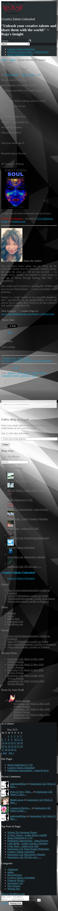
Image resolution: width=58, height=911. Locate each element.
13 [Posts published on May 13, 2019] (3, 743)
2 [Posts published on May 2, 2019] (11, 736)
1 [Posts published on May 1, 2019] (8, 736)
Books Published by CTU (20, 54)
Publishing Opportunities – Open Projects (28, 52)
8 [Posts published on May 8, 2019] (8, 739)
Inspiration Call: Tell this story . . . (24, 566)
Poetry (16, 375)
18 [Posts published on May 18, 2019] (18, 743)
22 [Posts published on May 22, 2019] (9, 746)
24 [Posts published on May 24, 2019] (15, 746)
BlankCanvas (16, 800)
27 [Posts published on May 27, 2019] (3, 749)
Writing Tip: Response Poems (22, 481)
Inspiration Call (15, 883)
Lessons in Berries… (20, 808)
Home (4, 60)
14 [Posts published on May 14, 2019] (6, 743)
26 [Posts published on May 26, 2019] (21, 746)
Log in (10, 616)
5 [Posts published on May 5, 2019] (20, 736)
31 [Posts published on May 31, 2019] (15, 749)
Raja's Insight (11, 74)
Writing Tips (13, 888)
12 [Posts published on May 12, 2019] (21, 739)
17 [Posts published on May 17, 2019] (15, 743)
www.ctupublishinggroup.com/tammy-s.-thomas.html (27, 314)
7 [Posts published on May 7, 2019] (5, 739)
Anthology (12, 869)
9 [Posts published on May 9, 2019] (11, 739)
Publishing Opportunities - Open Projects (27, 509)
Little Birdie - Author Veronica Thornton (27, 519)
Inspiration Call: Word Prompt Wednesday (28, 538)
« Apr (4, 753)
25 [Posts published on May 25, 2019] (18, 746)
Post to (36, 901)
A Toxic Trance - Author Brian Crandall (27, 490)
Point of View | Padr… (21, 791)
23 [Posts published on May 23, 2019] (12, 746)
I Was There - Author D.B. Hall (23, 528)
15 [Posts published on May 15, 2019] (9, 743)
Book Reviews (14, 875)
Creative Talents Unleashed (18, 19)
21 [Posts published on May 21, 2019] (6, 746)
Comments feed (15, 621)
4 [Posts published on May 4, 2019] (17, 736)
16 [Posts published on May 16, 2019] (12, 743)
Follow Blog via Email (14, 419)
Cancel (4, 904)
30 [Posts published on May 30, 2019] (12, 749)
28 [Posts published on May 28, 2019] (6, 749)
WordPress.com (15, 624)
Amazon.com (19, 221)
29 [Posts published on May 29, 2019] (9, 749)
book (26, 373)
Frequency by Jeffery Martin (17, 358)
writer (34, 375)
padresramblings (18, 783)
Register (11, 613)
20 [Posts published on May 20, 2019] (3, 746)
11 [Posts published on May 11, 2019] (18, 739)
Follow (5, 444)
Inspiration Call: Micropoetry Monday (26, 557)
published (25, 375)
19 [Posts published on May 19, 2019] (21, 743)
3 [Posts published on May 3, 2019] (14, 736)
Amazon (11, 373)
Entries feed (13, 618)
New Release (13, 886)
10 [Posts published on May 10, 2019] (15, 739)
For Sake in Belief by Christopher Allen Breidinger (26, 361)
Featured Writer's (15, 880)
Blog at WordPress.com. (13, 894)
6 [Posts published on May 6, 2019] (2, 739)
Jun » (11, 753)
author (12, 60)
